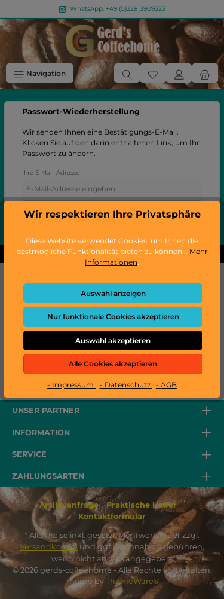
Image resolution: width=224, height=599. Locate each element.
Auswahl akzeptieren (113, 340)
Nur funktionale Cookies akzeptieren (113, 316)
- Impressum (71, 384)
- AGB (166, 384)
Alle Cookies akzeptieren (113, 363)
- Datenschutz (126, 384)
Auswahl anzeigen (113, 293)
